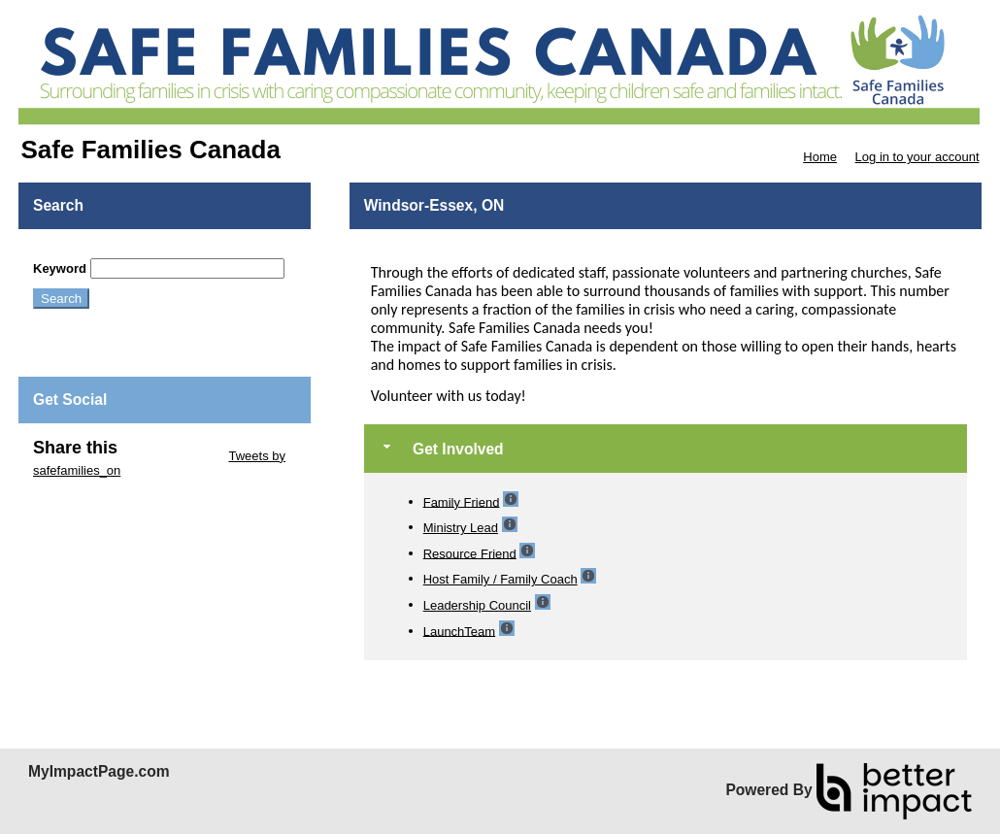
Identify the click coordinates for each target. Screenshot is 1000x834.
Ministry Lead (460, 527)
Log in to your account (917, 157)
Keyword (59, 268)
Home (820, 157)
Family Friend (461, 501)
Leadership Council (477, 605)
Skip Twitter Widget (171, 456)
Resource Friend (470, 553)
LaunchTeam (459, 630)
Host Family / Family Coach (500, 579)
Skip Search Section (90, 251)
